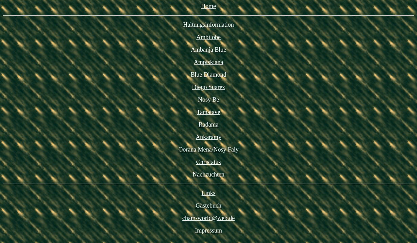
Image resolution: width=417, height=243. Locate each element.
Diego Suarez (208, 87)
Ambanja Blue (208, 49)
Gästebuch (208, 205)
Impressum (208, 230)
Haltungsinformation (208, 24)
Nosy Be (208, 99)
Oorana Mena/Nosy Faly (208, 149)
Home (208, 6)
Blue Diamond (208, 74)
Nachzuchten (208, 174)
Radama (209, 124)
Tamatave (208, 112)
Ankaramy (208, 137)
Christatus (208, 162)
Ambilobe (208, 37)
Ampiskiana (208, 62)
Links (208, 193)
